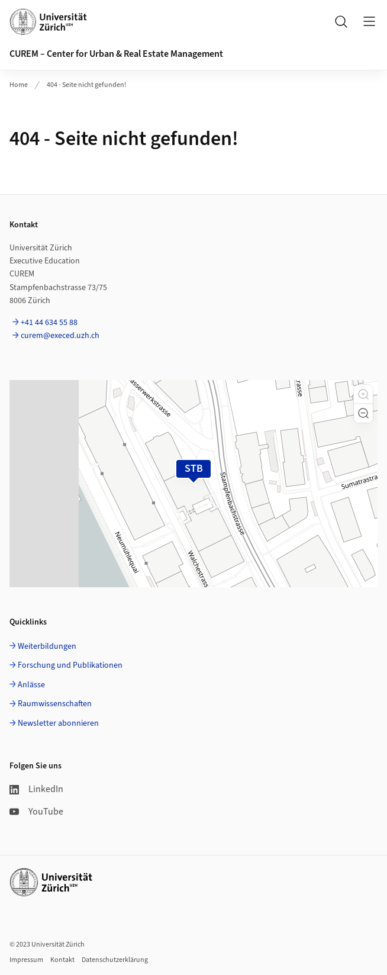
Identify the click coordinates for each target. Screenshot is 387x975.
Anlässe (31, 685)
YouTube (36, 811)
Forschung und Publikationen (70, 665)
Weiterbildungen (47, 646)
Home (18, 85)
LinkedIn (36, 789)
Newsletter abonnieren (58, 723)
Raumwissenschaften (55, 704)
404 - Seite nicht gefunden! (86, 85)
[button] (363, 394)
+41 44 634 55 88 (49, 323)
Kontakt (62, 960)
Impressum (26, 960)
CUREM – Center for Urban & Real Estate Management (116, 53)
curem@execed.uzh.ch (60, 336)
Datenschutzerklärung (115, 960)
